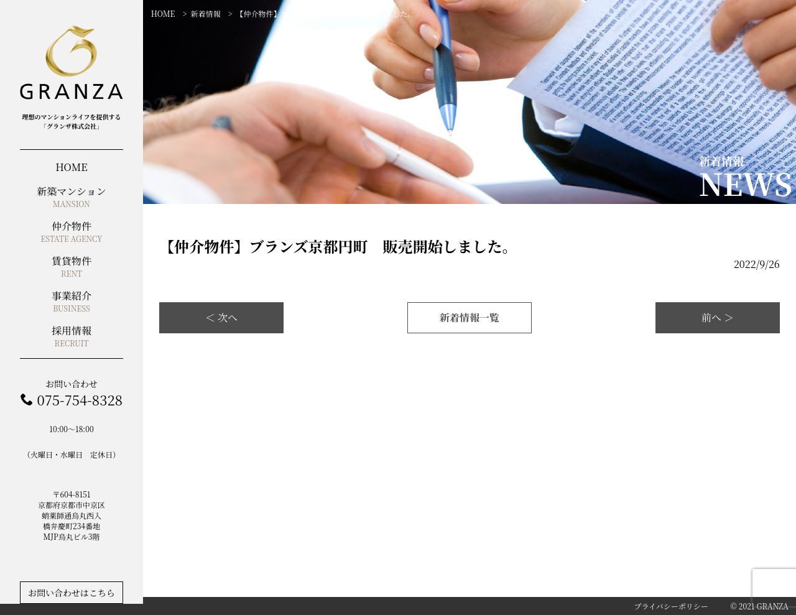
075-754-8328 (79, 399)
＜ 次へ (221, 317)
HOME (163, 13)
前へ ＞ (717, 317)
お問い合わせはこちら (71, 592)
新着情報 (205, 13)
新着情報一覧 (469, 317)
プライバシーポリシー (671, 606)
